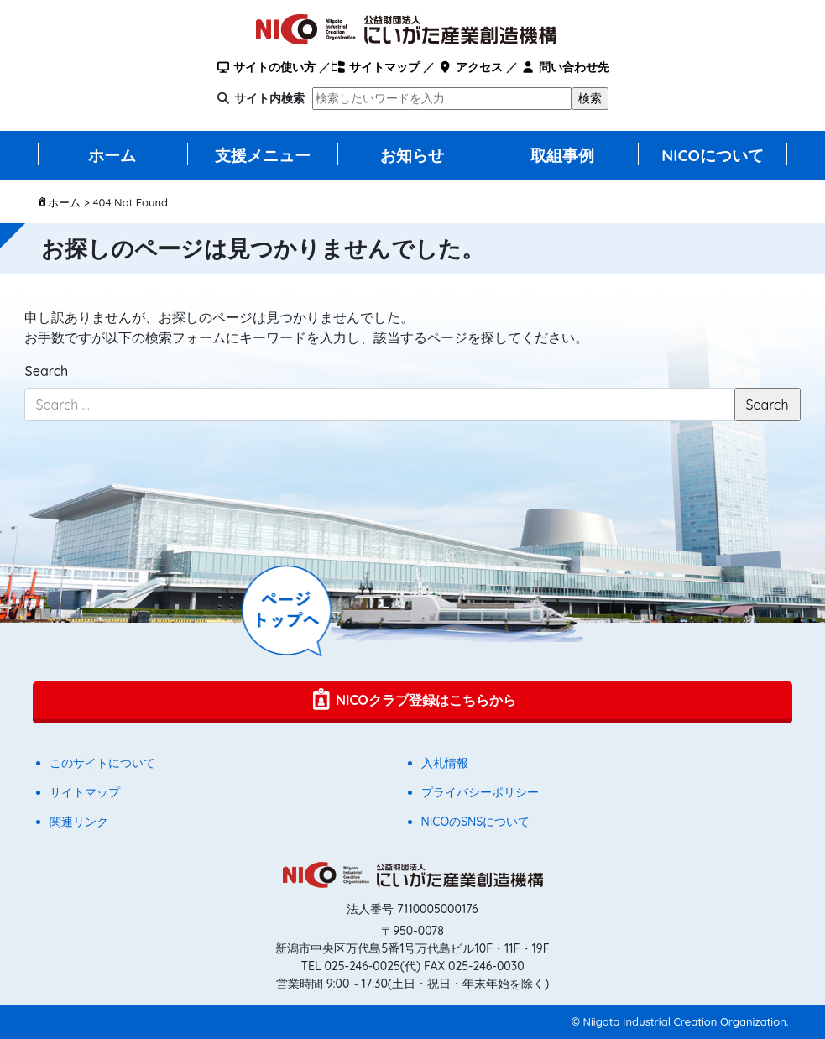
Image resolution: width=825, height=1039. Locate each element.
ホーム (112, 155)
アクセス (469, 67)
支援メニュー (263, 155)
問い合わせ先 (565, 67)
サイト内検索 (269, 98)
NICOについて (712, 155)
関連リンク (79, 821)
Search (46, 371)
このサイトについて (102, 762)
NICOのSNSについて (475, 821)
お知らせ (412, 155)
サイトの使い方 (266, 67)
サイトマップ (375, 67)
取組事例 (562, 155)
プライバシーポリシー (480, 792)
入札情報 (444, 762)
